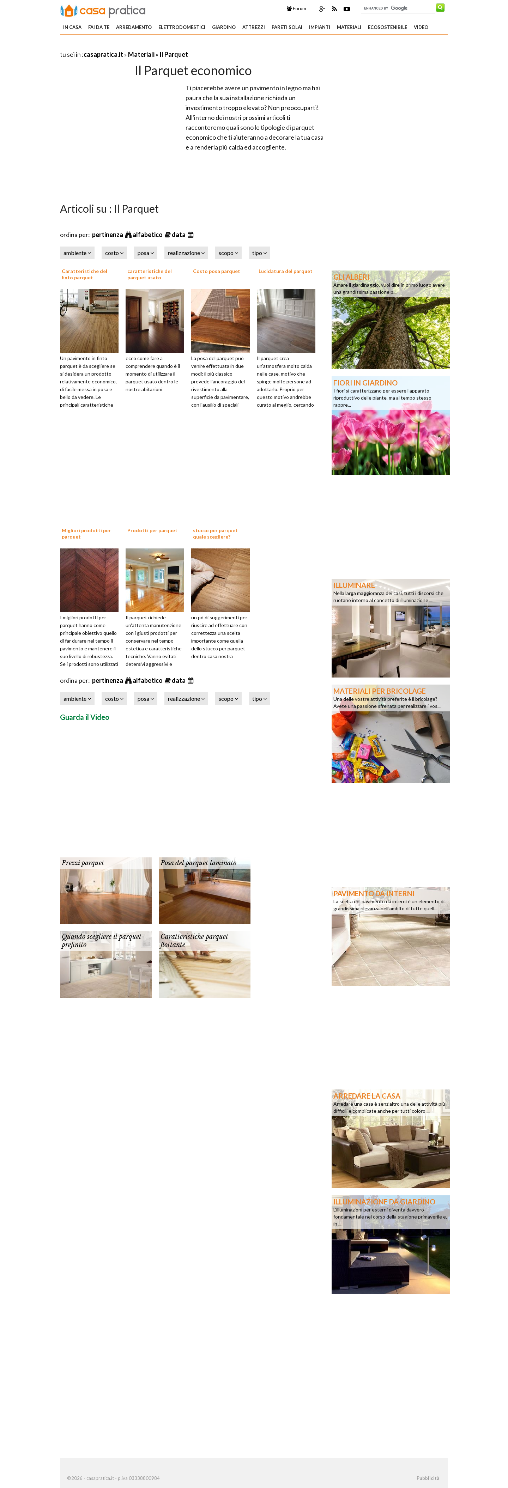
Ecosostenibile (387, 27)
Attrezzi (253, 27)
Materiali (349, 27)
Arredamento (134, 27)
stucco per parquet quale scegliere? (215, 533)
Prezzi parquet (83, 863)
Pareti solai (287, 27)
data (179, 234)
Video (421, 27)
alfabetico (148, 234)
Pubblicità (428, 1478)
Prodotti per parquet (152, 530)
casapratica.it (103, 54)
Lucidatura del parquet (286, 271)
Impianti (319, 27)
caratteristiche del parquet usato (149, 274)
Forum (296, 8)
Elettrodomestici (181, 27)
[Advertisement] (142, 45)
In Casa (72, 27)
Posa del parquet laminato (198, 863)
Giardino (224, 27)
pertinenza (108, 234)
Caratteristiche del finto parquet (84, 274)
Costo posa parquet (216, 271)
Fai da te (98, 27)
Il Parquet (173, 54)
